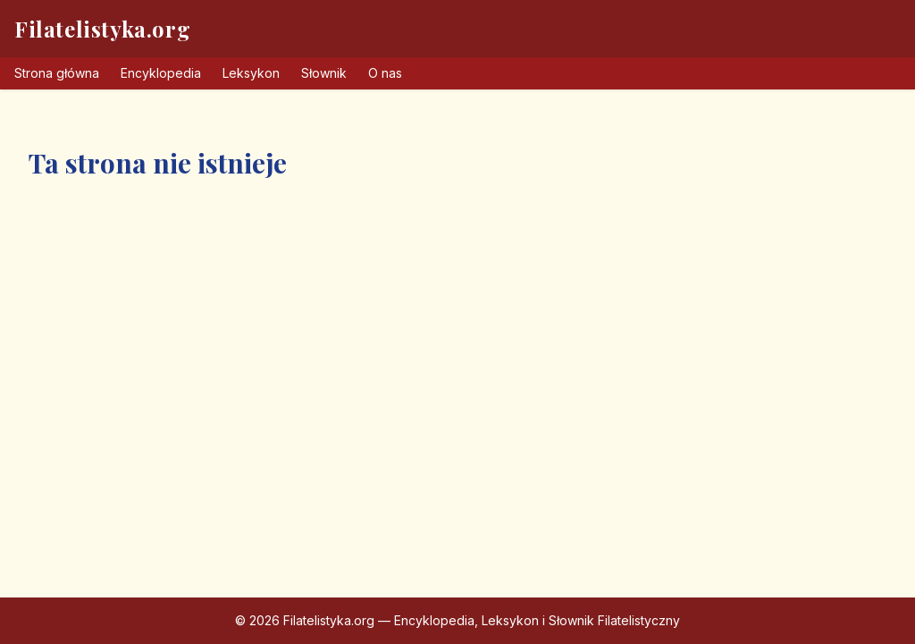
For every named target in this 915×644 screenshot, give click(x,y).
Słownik (324, 72)
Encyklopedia (161, 72)
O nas (385, 72)
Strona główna (56, 72)
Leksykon (251, 72)
